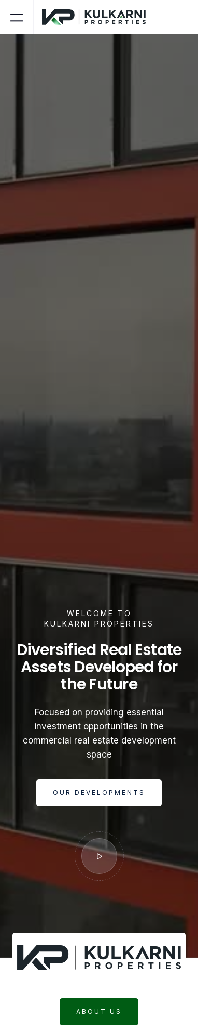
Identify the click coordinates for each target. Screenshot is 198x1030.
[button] (16, 17)
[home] (97, 17)
